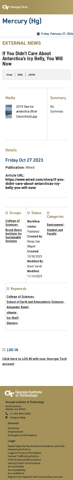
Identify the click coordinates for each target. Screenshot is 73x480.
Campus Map (18, 417)
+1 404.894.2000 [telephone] (20, 413)
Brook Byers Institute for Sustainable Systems (13, 235)
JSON (31, 74)
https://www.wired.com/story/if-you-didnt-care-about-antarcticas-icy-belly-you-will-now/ (35, 183)
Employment (15, 431)
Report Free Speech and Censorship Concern (35, 476)
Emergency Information (22, 435)
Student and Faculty (55, 232)
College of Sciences (12, 222)
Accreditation (16, 473)
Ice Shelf (12, 318)
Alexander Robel (17, 307)
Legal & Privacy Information (24, 452)
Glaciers (12, 323)
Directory (13, 428)
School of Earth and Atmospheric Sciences (35, 302)
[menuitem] (36, 429)
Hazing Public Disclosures (24, 463)
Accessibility (16, 466)
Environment (55, 225)
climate (12, 312)
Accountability (17, 469)
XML (20, 74)
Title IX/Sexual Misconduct (24, 459)
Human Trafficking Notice (23, 456)
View (9, 74)
